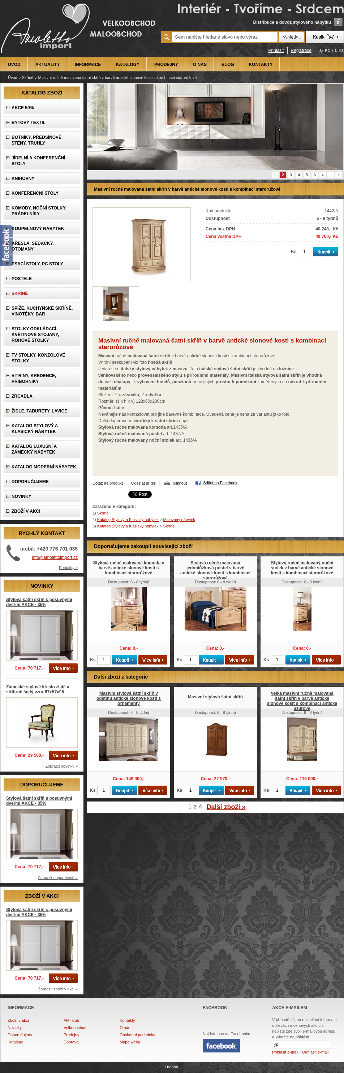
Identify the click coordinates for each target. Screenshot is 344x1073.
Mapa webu (130, 1042)
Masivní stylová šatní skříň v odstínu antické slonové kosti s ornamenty (128, 698)
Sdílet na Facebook (220, 483)
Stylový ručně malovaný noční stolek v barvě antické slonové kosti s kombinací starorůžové (302, 567)
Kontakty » (68, 567)
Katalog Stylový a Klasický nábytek (35, 428)
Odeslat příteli (143, 483)
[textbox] (224, 37)
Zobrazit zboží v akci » (58, 989)
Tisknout (179, 483)
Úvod (12, 77)
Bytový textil (29, 122)
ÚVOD (14, 64)
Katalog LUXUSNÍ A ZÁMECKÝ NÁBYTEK (34, 449)
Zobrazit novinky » (62, 766)
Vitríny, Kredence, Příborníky (34, 378)
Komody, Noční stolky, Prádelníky (39, 211)
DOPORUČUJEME (30, 481)
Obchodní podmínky (137, 1035)
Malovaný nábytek (179, 519)
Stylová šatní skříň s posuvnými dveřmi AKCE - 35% (39, 602)
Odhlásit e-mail (315, 1052)
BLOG (228, 64)
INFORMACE (88, 64)
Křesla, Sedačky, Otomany (33, 246)
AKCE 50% (23, 107)
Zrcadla (22, 396)
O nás (125, 1027)
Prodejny (71, 1035)
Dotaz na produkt (108, 483)
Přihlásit (276, 50)
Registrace (301, 50)
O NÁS (200, 64)
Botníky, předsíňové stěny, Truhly (36, 140)
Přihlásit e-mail (285, 1052)
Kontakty (127, 1020)
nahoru (173, 1067)
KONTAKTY (261, 64)
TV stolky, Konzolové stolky (38, 358)
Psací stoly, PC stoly (37, 263)
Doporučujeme (21, 1035)
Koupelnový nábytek (38, 228)
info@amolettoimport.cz (55, 557)
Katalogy (15, 1042)
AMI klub (71, 1020)
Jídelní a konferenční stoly (38, 160)
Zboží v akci (18, 1020)
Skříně (28, 77)
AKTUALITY (47, 64)
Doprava (71, 1042)
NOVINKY (21, 496)
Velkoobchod (75, 1027)
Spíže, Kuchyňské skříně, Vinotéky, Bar (42, 311)
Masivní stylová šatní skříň (215, 696)
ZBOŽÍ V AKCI (26, 511)
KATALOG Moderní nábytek (44, 466)
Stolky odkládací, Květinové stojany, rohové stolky (35, 334)
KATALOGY (127, 64)
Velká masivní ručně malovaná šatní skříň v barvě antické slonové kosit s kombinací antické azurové (302, 701)
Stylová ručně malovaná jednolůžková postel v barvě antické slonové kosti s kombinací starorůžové (215, 570)
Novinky (15, 1027)
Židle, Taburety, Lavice (39, 411)
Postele (22, 278)
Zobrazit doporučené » (58, 877)
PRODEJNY (166, 64)
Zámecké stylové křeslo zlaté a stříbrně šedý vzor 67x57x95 (37, 689)
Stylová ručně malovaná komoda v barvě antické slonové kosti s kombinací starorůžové (128, 567)
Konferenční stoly (35, 193)
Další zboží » (226, 807)
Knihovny (23, 178)
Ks (293, 251)
